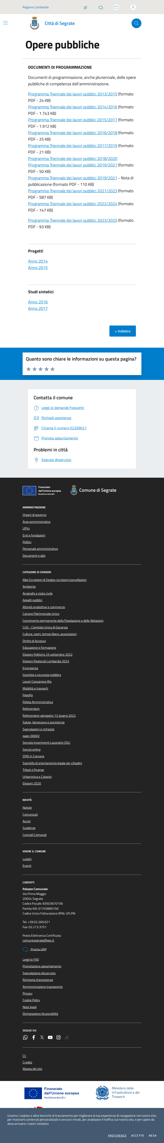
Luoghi (27, 859)
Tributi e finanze (33, 769)
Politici (27, 542)
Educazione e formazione (39, 647)
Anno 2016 (38, 302)
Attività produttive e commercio (44, 607)
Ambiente (29, 586)
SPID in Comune (33, 756)
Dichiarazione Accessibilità (40, 1013)
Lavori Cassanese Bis (37, 681)
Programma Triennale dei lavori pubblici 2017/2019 (72, 145)
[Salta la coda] (85, 7)
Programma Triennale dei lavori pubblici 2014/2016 (72, 107)
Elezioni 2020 (32, 783)
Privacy (27, 993)
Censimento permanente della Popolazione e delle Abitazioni (63, 620)
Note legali (30, 1007)
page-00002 (31, 735)
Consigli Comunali (35, 834)
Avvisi (27, 821)
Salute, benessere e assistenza (43, 722)
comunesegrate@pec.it (38, 940)
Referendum (31, 708)
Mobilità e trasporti (35, 688)
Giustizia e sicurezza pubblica (42, 674)
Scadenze (29, 827)
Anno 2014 (38, 261)
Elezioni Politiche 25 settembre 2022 (48, 654)
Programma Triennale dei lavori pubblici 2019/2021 (72, 165)
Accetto (137, 1135)
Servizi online (32, 749)
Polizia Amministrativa (38, 702)
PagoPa (28, 695)
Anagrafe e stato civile (38, 593)
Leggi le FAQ (31, 959)
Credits (27, 1062)
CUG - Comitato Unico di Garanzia (45, 627)
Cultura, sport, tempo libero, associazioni (50, 634)
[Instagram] (58, 1038)
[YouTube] (50, 1038)
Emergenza (30, 668)
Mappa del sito (32, 1068)
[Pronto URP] (100, 7)
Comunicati (30, 814)
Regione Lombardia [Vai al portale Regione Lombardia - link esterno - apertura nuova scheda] (36, 7)
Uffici (26, 528)
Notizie (27, 807)
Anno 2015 (38, 267)
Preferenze (117, 1135)
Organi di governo (34, 514)
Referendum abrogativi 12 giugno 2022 (49, 715)
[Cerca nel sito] (136, 23)
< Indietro (122, 331)
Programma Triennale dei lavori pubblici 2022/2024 (72, 204)
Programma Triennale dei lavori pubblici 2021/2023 (72, 191)
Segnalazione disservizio (39, 973)
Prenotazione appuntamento (42, 966)
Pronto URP (35, 949)
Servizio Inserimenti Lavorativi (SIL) (46, 742)
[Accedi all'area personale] (133, 7)
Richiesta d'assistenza (38, 979)
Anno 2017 (38, 308)
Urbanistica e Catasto (37, 776)
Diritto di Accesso (34, 640)
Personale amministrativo (40, 548)
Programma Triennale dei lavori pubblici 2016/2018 (72, 133)
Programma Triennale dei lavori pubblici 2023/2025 (72, 220)
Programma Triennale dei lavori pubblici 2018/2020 (72, 158)
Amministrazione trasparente (43, 986)
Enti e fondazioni (34, 535)
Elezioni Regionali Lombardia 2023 (46, 661)
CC (24, 1056)
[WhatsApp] (25, 1038)
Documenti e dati (34, 555)
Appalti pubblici (32, 600)
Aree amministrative (36, 521)
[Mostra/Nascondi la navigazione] (5, 23)
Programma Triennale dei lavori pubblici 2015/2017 (72, 120)
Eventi (27, 865)
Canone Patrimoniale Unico (41, 613)
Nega (153, 1135)
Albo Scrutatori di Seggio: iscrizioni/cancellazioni (55, 579)
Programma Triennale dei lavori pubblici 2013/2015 (72, 94)
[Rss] (67, 1038)
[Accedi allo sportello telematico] (116, 7)
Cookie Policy (31, 1000)
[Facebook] (33, 1038)
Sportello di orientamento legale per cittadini (52, 763)
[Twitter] (42, 1038)
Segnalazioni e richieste (38, 729)
